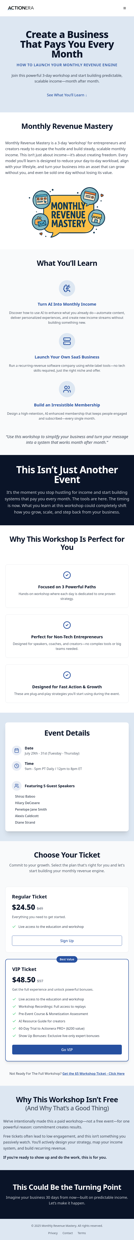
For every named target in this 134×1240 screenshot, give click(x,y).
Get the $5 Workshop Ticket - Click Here (93, 1074)
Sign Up (67, 941)
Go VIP (67, 1050)
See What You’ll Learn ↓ (67, 94)
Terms (82, 1233)
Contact (68, 1233)
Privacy (53, 1233)
